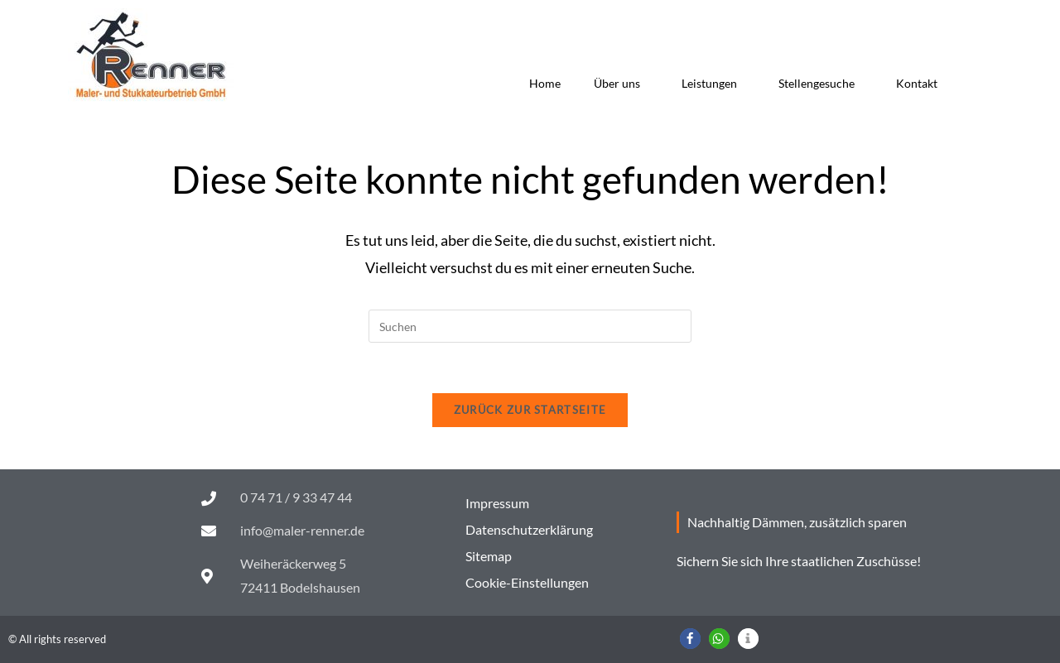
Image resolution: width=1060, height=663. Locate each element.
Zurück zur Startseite (530, 409)
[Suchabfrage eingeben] (530, 326)
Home (545, 83)
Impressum (497, 503)
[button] (690, 638)
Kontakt (916, 83)
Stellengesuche (820, 83)
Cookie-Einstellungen (527, 582)
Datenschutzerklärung (529, 529)
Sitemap (488, 556)
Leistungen (713, 83)
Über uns (621, 83)
